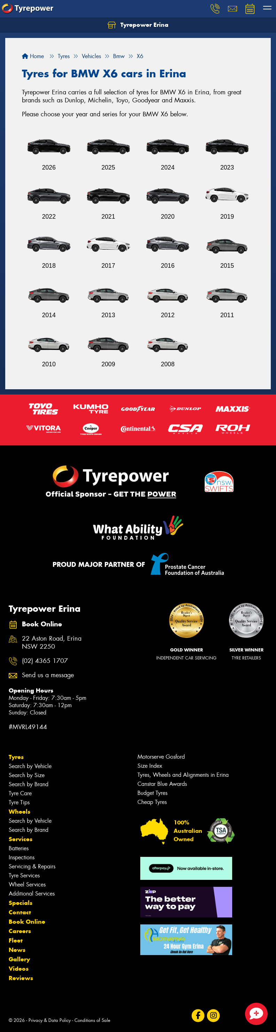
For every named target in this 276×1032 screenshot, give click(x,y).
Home (33, 56)
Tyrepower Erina (138, 25)
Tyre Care (20, 793)
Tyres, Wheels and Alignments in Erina (183, 775)
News (17, 950)
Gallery (19, 959)
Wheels (19, 811)
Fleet (16, 940)
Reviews (21, 978)
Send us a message (48, 675)
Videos (19, 968)
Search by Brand (28, 784)
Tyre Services (24, 875)
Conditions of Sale (92, 1020)
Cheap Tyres (152, 802)
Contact (20, 912)
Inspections (21, 857)
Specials (20, 903)
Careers (20, 931)
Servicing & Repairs (32, 866)
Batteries (19, 848)
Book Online (27, 921)
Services (20, 839)
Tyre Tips (19, 802)
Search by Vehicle (30, 766)
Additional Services (32, 893)
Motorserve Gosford (161, 756)
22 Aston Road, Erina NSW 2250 (51, 643)
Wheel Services (27, 884)
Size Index (149, 765)
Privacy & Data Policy (50, 1020)
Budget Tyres (152, 793)
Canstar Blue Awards (162, 784)
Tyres (16, 757)
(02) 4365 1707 (45, 661)
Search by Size (27, 775)
